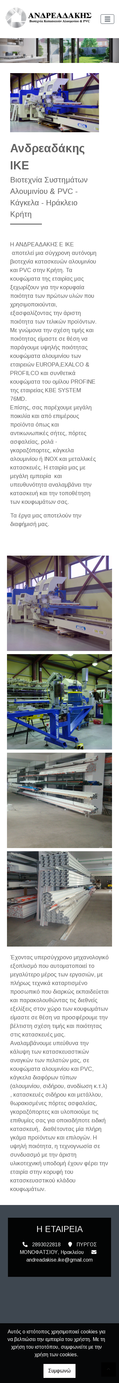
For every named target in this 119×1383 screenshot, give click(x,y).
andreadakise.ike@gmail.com (59, 1260)
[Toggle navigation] (108, 19)
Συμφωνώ (59, 1370)
